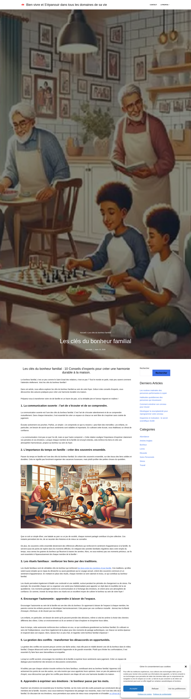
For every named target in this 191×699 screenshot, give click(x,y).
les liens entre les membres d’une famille (94, 567)
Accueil (83, 333)
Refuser (155, 688)
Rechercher (144, 368)
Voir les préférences (177, 688)
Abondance (144, 436)
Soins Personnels (147, 457)
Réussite (143, 452)
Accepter (133, 688)
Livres (142, 448)
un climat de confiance (118, 692)
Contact (153, 5)
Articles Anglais (146, 440)
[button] (185, 666)
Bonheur (143, 444)
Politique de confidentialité (162, 694)
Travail (142, 465)
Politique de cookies (145, 694)
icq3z (90, 350)
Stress (142, 461)
